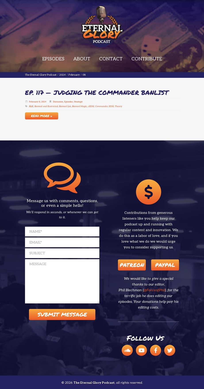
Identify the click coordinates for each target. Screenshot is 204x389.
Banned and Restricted (46, 106)
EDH (111, 106)
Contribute (146, 59)
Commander (101, 106)
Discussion (58, 101)
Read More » (41, 115)
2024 (43, 101)
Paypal (165, 265)
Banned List (65, 106)
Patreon (132, 265)
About (81, 59)
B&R (31, 106)
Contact (111, 59)
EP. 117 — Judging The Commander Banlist (96, 92)
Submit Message (62, 314)
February (33, 101)
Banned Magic (79, 106)
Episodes (53, 59)
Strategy (78, 101)
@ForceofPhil (154, 290)
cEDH (91, 106)
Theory (118, 106)
